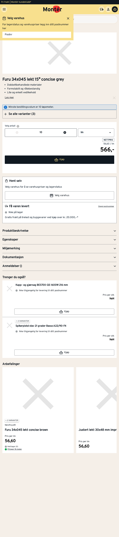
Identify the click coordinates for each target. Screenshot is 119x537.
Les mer (9, 97)
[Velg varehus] (102, 9)
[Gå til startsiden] (52, 9)
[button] (59, 114)
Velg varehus (59, 195)
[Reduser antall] (17, 133)
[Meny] (4, 9)
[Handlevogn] (115, 9)
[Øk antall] (64, 133)
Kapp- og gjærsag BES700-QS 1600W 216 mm (42, 285)
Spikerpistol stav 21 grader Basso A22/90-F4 (41, 326)
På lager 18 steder (14, 449)
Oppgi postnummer (106, 206)
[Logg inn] (108, 9)
